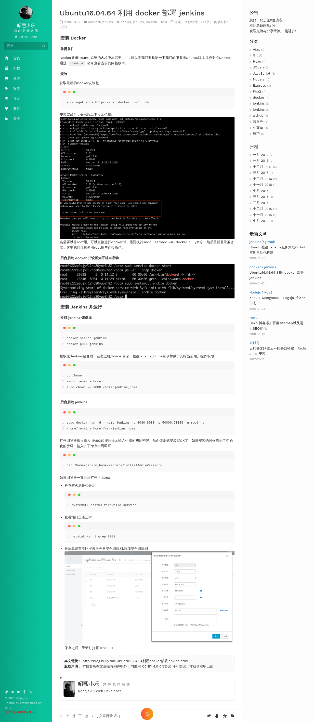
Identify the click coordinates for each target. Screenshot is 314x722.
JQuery (259, 67)
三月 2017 (260, 172)
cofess (25, 703)
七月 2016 (261, 191)
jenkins (259, 103)
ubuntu (151, 22)
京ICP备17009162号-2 (19, 712)
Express (259, 85)
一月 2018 (261, 160)
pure (8, 707)
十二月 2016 (262, 179)
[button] (108, 716)
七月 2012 (260, 221)
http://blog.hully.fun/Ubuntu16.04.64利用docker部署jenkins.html (135, 661)
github (258, 115)
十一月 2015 (262, 215)
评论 (178, 22)
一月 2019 (261, 155)
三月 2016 (261, 197)
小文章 (258, 127)
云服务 (258, 121)
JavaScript (261, 73)
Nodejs (258, 79)
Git (255, 55)
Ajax (256, 49)
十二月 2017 (262, 167)
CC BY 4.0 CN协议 (156, 666)
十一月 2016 (262, 185)
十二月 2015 (262, 209)
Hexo (257, 61)
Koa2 (257, 91)
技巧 (256, 133)
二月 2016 (261, 203)
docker (258, 97)
